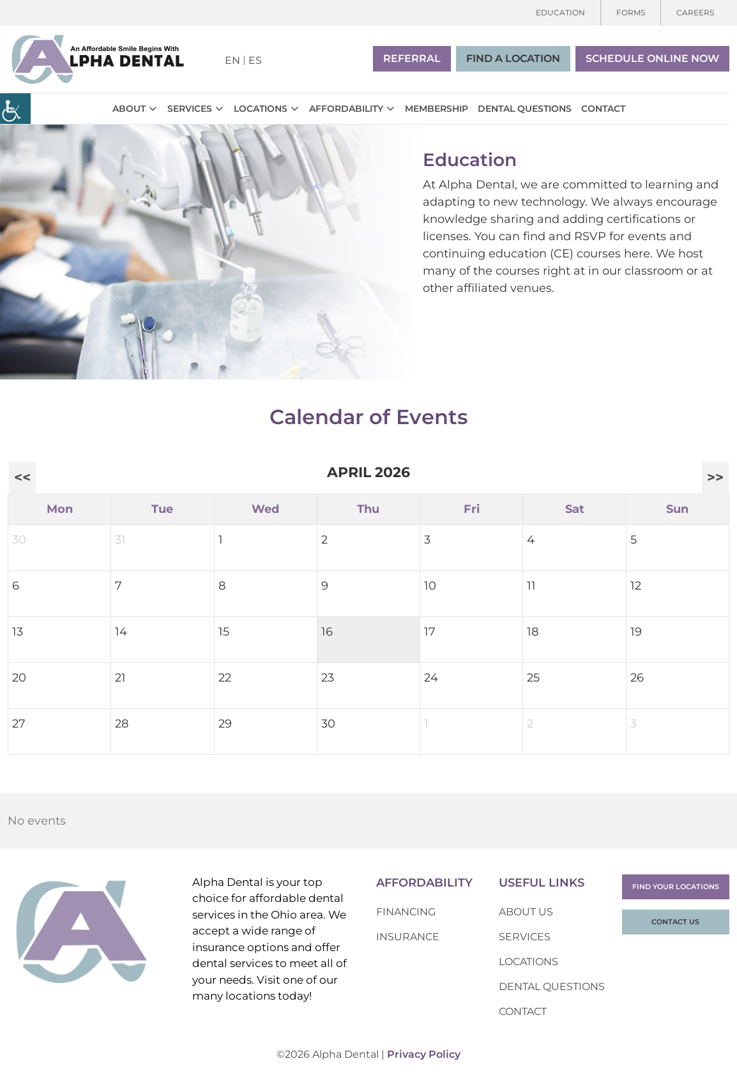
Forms (630, 12)
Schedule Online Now (652, 58)
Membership (436, 108)
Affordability (346, 108)
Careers (695, 12)
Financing (406, 912)
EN (232, 60)
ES (255, 60)
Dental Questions (525, 108)
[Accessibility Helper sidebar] (15, 108)
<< (22, 477)
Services (189, 108)
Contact (603, 108)
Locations (260, 108)
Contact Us (675, 921)
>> (715, 477)
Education (560, 12)
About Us (526, 912)
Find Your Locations (675, 886)
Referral (412, 58)
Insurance (407, 937)
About (129, 108)
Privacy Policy (423, 1054)
